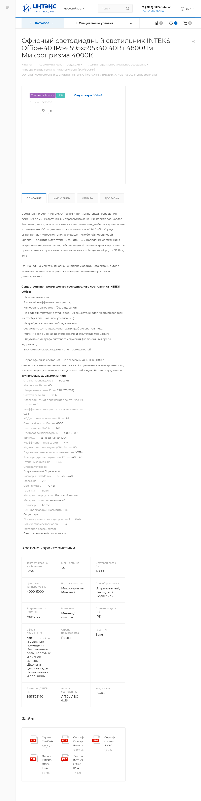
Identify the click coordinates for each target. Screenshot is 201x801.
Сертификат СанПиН (48, 739)
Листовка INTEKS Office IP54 (79, 762)
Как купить (62, 198)
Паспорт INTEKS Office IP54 (48, 762)
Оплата (87, 198)
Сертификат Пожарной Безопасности (79, 741)
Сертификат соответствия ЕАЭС (110, 741)
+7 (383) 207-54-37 (155, 7)
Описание (34, 198)
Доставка (112, 198)
